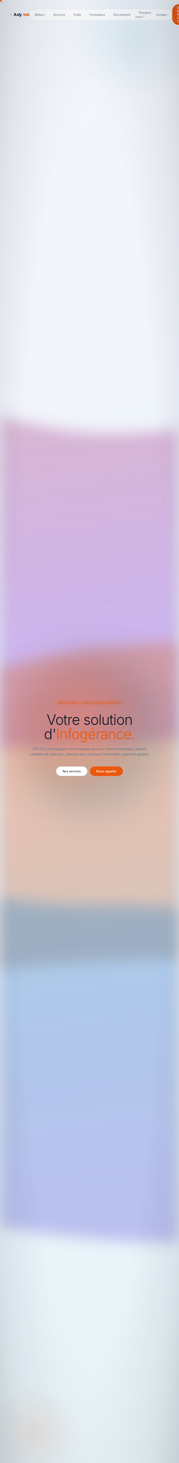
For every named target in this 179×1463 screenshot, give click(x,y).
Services (59, 14)
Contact (161, 14)
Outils (77, 14)
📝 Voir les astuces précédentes (134, 34)
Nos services (72, 771)
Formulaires (97, 14)
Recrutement (122, 14)
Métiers (40, 14)
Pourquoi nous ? (143, 15)
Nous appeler (106, 771)
